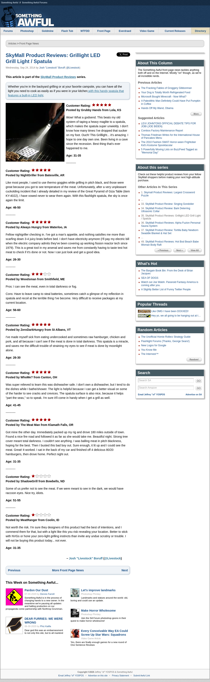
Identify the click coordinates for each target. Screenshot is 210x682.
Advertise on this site (98, 675)
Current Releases (175, 31)
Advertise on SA (194, 394)
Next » (179, 250)
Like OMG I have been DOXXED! (169, 311)
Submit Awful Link (141, 675)
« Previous (163, 250)
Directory (200, 31)
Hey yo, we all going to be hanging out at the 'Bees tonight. (176, 315)
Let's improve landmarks (98, 590)
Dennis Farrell (47, 594)
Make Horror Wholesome (98, 610)
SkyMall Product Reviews (58, 77)
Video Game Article (91, 638)
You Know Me (149, 349)
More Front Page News (68, 570)
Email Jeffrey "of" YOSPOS (151, 394)
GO (199, 380)
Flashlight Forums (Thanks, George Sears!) (165, 341)
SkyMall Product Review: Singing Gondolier (169, 203)
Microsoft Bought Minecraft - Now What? (163, 96)
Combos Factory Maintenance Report (162, 130)
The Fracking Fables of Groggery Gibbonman (166, 88)
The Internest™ (150, 354)
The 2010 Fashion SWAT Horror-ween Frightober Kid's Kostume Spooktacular (168, 144)
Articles (12, 43)
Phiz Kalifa (45, 626)
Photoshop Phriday (91, 594)
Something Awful (9, 2)
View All (195, 250)
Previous (14, 570)
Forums (8, 31)
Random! (194, 359)
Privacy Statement (120, 675)
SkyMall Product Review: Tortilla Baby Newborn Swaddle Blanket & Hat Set (169, 232)
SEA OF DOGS (149, 277)
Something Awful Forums (34, 2)
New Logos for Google (153, 345)
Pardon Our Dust (36, 590)
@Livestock (72, 67)
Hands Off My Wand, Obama (157, 108)
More (196, 114)
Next (125, 570)
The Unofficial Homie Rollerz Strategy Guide (165, 336)
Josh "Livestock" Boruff (52, 67)
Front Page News (29, 43)
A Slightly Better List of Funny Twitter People (166, 289)
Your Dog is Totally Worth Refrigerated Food (165, 92)
